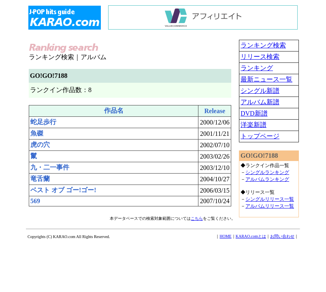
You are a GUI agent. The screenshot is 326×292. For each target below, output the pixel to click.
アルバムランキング (267, 179)
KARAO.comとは (251, 236)
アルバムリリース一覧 (269, 206)
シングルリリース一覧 (269, 199)
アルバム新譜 (260, 102)
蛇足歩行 (43, 121)
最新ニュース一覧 (266, 79)
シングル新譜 (260, 90)
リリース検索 (260, 56)
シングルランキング (267, 172)
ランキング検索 (263, 45)
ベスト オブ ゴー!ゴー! (63, 190)
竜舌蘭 (40, 178)
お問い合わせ (282, 236)
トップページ (260, 136)
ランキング (257, 67)
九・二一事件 (49, 167)
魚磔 (36, 133)
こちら (197, 218)
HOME (225, 236)
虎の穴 (40, 144)
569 (35, 201)
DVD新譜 (254, 113)
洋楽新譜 (253, 124)
